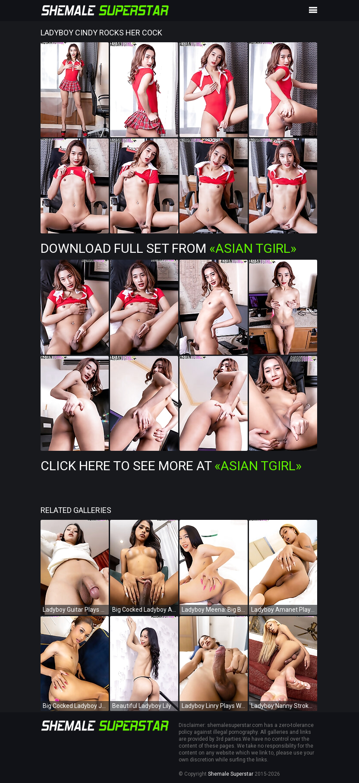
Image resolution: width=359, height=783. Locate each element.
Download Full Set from (168, 248)
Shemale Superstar (230, 774)
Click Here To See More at (171, 465)
